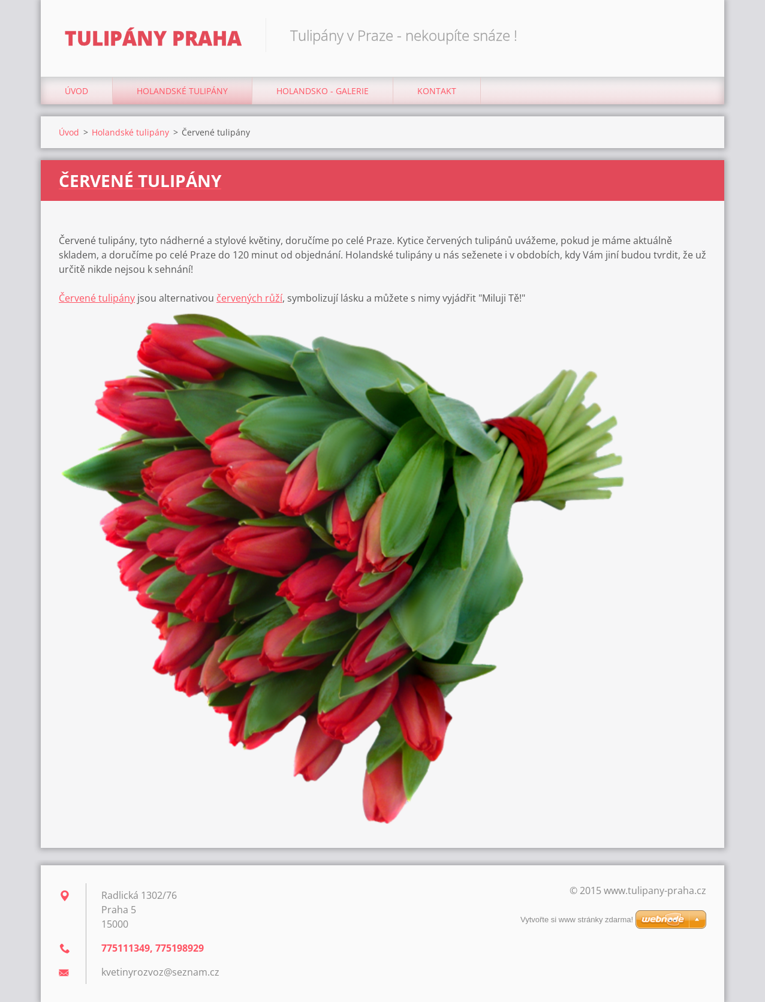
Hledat (693, 35)
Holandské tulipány (182, 91)
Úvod (76, 91)
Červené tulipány (97, 298)
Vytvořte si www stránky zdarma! (576, 919)
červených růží (249, 298)
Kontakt (436, 91)
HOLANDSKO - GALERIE (322, 91)
